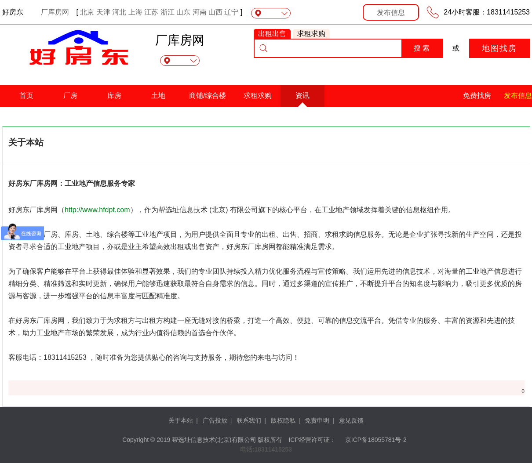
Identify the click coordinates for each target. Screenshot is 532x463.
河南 (200, 12)
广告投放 (215, 420)
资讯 (302, 95)
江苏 (151, 12)
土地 (158, 95)
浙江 (167, 12)
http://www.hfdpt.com (97, 209)
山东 (183, 12)
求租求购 (258, 95)
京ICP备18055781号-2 (376, 439)
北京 (87, 12)
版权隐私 (283, 420)
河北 (119, 12)
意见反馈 (351, 420)
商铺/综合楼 (207, 95)
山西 (215, 12)
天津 (103, 12)
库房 (114, 95)
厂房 (70, 95)
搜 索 (422, 48)
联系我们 (249, 420)
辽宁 (231, 12)
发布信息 (391, 12)
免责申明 (317, 420)
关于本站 (180, 420)
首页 (26, 95)
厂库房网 (55, 12)
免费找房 (477, 95)
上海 (135, 12)
